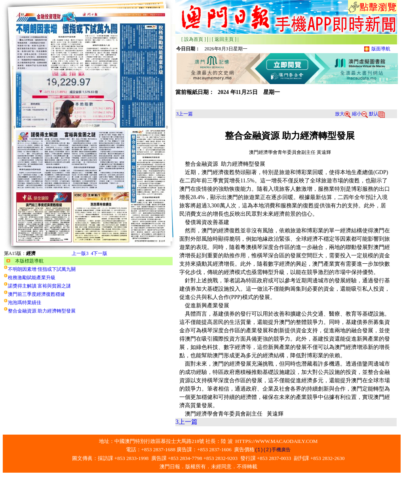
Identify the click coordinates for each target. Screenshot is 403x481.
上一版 (80, 253)
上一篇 (184, 114)
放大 (343, 114)
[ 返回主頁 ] (224, 39)
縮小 (360, 114)
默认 (377, 114)
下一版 (99, 253)
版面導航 (380, 49)
